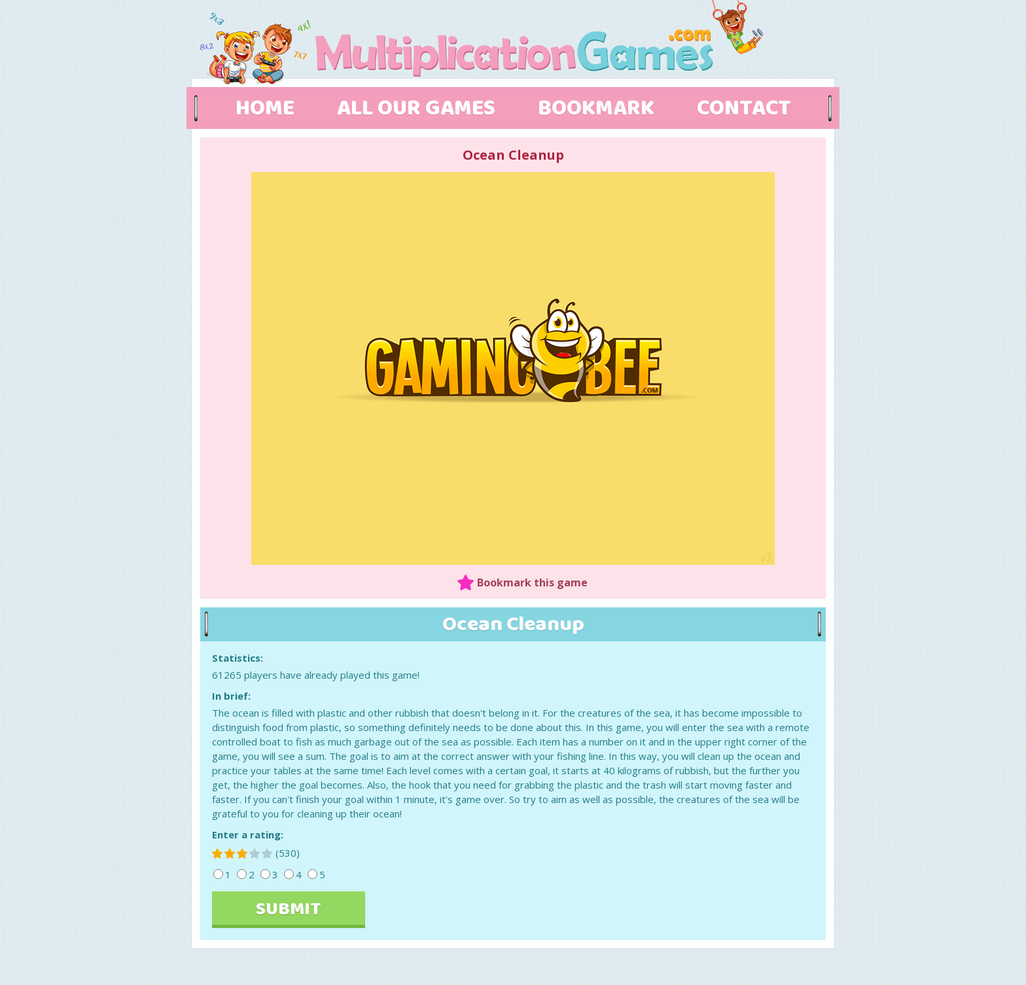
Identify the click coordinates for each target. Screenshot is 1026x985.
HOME (265, 108)
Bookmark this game (532, 582)
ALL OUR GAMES (416, 108)
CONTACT (744, 108)
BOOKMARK (596, 108)
